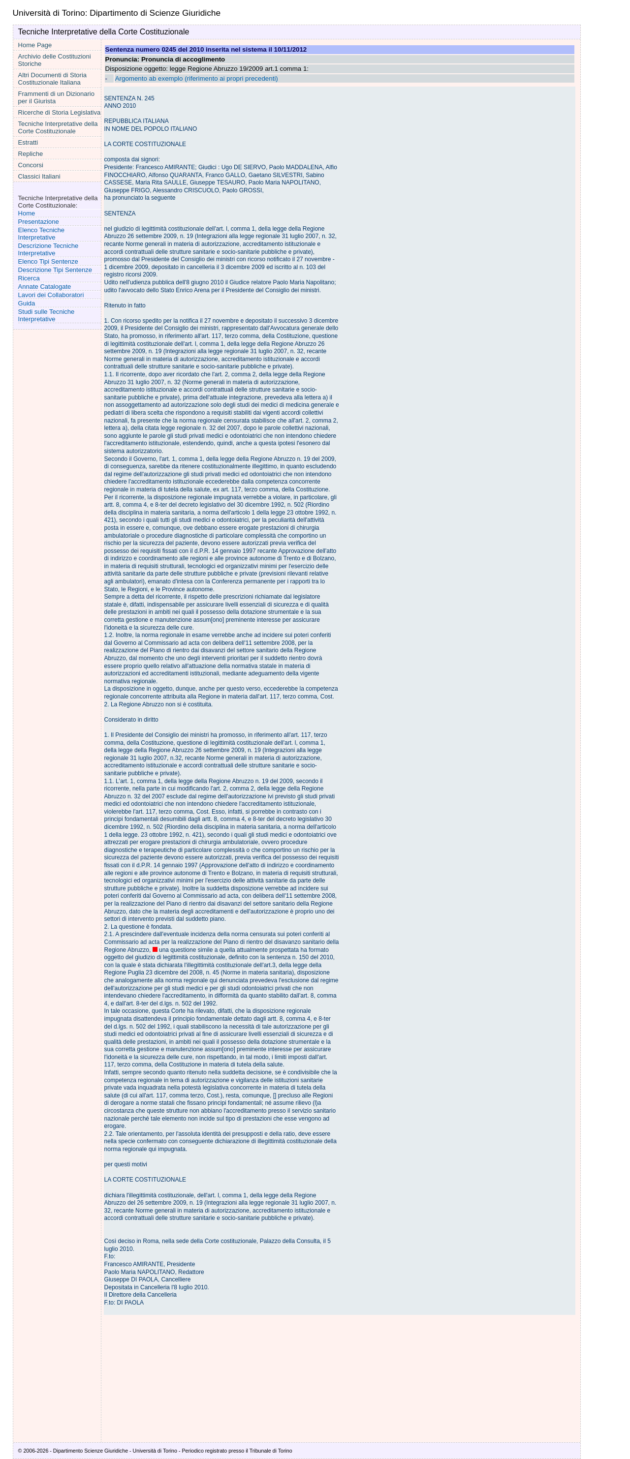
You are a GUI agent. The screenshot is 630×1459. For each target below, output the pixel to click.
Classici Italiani (39, 176)
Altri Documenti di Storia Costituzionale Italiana (52, 78)
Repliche (30, 153)
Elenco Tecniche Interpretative (41, 233)
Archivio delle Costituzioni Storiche (54, 60)
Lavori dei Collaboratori (51, 295)
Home (26, 213)
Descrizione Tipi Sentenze (55, 270)
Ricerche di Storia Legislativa (59, 112)
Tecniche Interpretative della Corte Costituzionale (58, 127)
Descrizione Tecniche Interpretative (48, 249)
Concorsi (30, 165)
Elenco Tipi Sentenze (48, 261)
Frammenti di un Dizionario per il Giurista (56, 97)
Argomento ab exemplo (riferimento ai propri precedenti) (196, 78)
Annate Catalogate (44, 286)
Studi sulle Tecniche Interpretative (46, 315)
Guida (26, 303)
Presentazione (38, 221)
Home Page (35, 45)
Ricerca (29, 278)
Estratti (28, 142)
